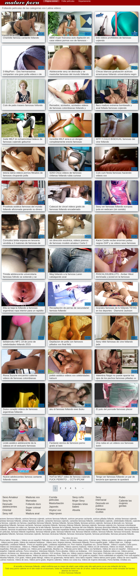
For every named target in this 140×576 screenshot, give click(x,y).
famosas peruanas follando (122, 534)
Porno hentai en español (67, 555)
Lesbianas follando (18, 544)
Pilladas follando (38, 547)
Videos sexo (51, 542)
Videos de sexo (21, 560)
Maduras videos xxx (111, 551)
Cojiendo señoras (15, 551)
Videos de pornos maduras (44, 555)
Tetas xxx (66, 553)
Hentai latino (69, 558)
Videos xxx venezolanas (10, 547)
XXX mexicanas (95, 551)
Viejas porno (82, 540)
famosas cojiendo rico (107, 525)
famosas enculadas (43, 529)
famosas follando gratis (46, 532)
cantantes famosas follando (81, 521)
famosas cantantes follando (46, 525)
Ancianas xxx (13, 553)
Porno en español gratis (37, 544)
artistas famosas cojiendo (126, 519)
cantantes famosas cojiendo (57, 521)
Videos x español (118, 544)
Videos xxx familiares (92, 549)
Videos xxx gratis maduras (128, 540)
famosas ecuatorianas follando (21, 529)
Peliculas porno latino (73, 549)
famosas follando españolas (23, 532)
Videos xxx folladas (68, 540)
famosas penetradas (101, 534)
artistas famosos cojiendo (33, 521)
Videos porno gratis (37, 560)
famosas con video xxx (17, 527)
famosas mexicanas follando (54, 534)
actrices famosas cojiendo (33, 519)
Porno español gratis (99, 542)
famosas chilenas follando (70, 525)
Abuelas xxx (58, 549)
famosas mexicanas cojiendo (28, 534)
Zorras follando (103, 544)
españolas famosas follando (39, 523)
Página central (51, 1)
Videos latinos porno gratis (104, 558)
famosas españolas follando (65, 529)
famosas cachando (25, 525)
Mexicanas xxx (26, 553)
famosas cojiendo (89, 525)
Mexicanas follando (80, 542)
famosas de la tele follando (39, 527)
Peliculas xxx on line (50, 540)
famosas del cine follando (83, 527)
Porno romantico (31, 551)
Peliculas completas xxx (20, 549)
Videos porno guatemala (41, 549)
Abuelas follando (7, 558)
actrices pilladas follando (103, 519)
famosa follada (73, 523)
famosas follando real (66, 532)
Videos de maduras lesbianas (32, 542)
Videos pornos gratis (9, 542)
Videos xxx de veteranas (97, 547)
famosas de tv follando (61, 527)
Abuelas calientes (41, 553)
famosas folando (116, 529)
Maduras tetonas (25, 555)
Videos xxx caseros (8, 555)
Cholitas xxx (125, 560)
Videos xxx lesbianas (78, 551)
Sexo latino (97, 553)
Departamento (84, 1)
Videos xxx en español (31, 540)
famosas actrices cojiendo (92, 523)
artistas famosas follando (10, 521)
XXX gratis (19, 558)
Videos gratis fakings (34, 558)
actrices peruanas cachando (80, 519)
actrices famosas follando (56, 519)
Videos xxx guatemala (53, 558)
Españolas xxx (89, 544)
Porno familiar (113, 560)
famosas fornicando (122, 532)
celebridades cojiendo (103, 521)
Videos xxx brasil (116, 547)
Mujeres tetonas (64, 542)
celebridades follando (123, 521)
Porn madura (76, 544)
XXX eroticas (55, 553)
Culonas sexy (94, 540)
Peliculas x (16, 540)
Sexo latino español (83, 558)
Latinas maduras (7, 560)
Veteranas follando (47, 551)
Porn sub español (131, 555)
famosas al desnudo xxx (114, 523)
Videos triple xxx (116, 542)
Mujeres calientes (54, 560)
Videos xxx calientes (55, 547)
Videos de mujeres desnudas (94, 560)
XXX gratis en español (88, 555)
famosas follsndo (106, 532)
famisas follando (59, 523)
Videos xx (26, 547)
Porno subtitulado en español (111, 555)
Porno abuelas (62, 551)
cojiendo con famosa (17, 523)
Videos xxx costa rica (72, 560)
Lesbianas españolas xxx (59, 544)
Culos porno (132, 544)
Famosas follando (21, 3)
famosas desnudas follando (106, 527)
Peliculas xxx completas (113, 553)
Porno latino (5, 540)
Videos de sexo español (127, 558)
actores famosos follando (10, 519)
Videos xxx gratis (108, 540)
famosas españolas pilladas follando (93, 529)
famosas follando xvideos (86, 532)
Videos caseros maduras (75, 547)
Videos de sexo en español (114, 549)
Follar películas (68, 1)
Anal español (130, 553)
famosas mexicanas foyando (79, 534)
